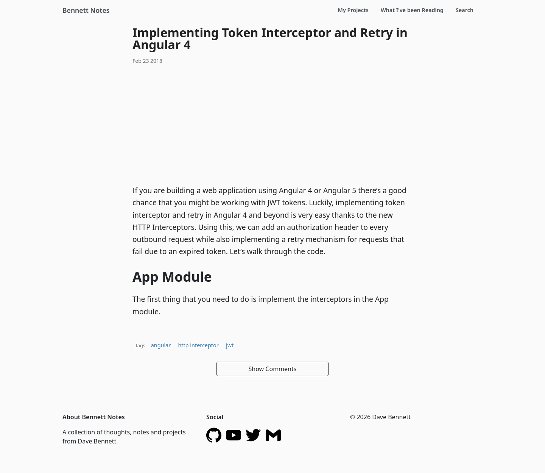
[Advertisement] (272, 124)
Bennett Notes (85, 10)
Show (273, 369)
